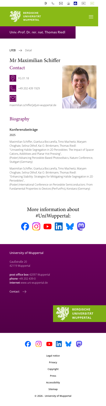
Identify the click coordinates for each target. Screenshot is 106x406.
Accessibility (53, 382)
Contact (15, 291)
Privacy (53, 362)
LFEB (13, 50)
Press (53, 375)
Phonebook (54, 3)
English (93, 3)
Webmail (61, 3)
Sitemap (53, 389)
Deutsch (84, 3)
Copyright (53, 369)
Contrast (46, 3)
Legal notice (53, 355)
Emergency (69, 3)
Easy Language (76, 3)
